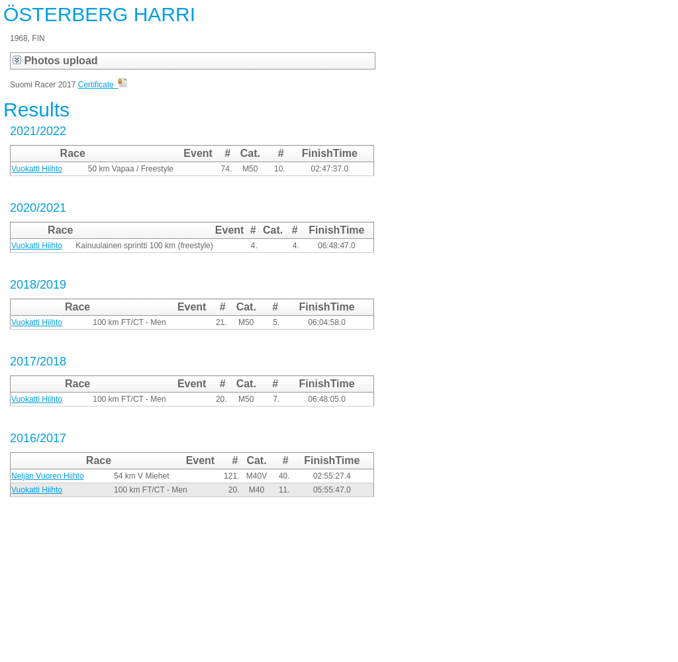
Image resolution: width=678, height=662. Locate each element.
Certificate (103, 84)
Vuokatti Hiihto (36, 168)
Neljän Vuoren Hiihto (47, 476)
